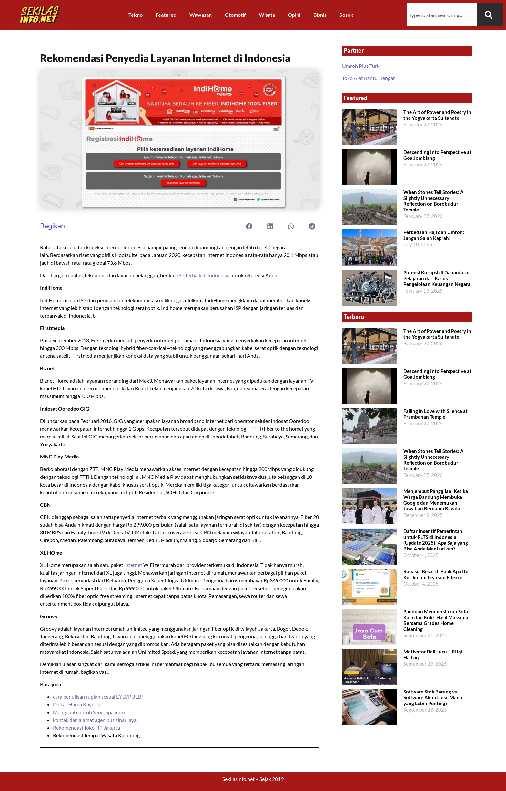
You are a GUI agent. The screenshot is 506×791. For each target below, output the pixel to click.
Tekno (135, 15)
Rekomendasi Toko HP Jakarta (86, 727)
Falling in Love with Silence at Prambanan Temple (435, 414)
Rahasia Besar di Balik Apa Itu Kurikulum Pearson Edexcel (436, 574)
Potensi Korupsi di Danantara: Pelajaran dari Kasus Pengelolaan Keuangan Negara (437, 278)
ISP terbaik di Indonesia (202, 275)
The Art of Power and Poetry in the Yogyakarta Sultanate (437, 115)
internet (133, 565)
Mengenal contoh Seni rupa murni (90, 712)
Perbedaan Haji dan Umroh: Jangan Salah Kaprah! (433, 235)
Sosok (346, 15)
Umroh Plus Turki (361, 66)
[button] (249, 226)
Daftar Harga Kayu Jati (79, 704)
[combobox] (442, 14)
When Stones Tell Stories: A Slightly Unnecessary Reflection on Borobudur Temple (433, 200)
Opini (294, 15)
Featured (166, 15)
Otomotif (235, 15)
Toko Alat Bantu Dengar (368, 78)
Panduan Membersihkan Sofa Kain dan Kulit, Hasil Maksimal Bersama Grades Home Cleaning (436, 620)
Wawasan (200, 15)
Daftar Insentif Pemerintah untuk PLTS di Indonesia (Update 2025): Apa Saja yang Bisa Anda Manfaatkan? (435, 539)
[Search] (490, 14)
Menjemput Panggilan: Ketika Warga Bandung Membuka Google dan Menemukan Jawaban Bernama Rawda (435, 499)
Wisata (267, 15)
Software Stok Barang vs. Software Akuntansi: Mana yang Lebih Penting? (432, 697)
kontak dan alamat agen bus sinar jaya (95, 720)
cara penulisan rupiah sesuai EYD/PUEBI (98, 696)
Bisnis (320, 15)
